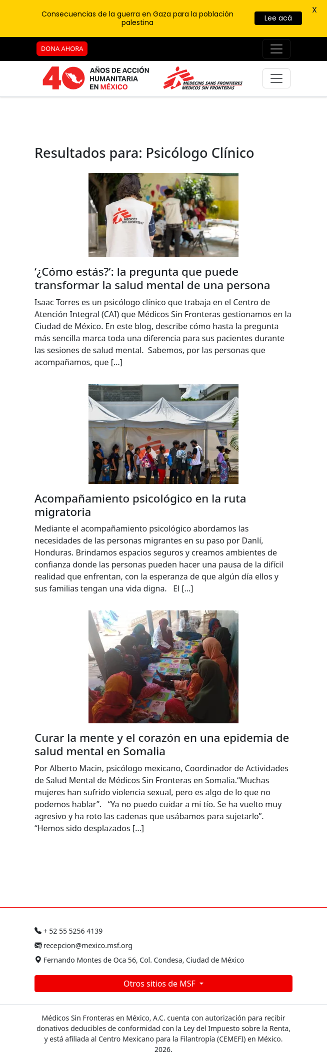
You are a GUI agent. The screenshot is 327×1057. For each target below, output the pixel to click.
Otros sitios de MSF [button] (161, 983)
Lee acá (278, 18)
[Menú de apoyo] (276, 49)
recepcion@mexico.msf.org (83, 945)
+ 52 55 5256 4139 (68, 931)
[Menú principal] (276, 78)
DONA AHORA (62, 48)
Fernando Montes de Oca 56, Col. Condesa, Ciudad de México (139, 960)
